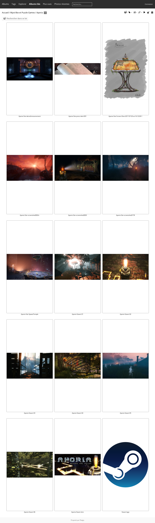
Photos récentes (61, 4)
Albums (5, 4)
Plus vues (47, 4)
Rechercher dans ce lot (17, 18)
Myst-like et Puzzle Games (22, 12)
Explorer (22, 4)
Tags (14, 4)
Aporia (40, 12)
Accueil (5, 12)
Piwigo (82, 520)
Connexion (149, 4)
